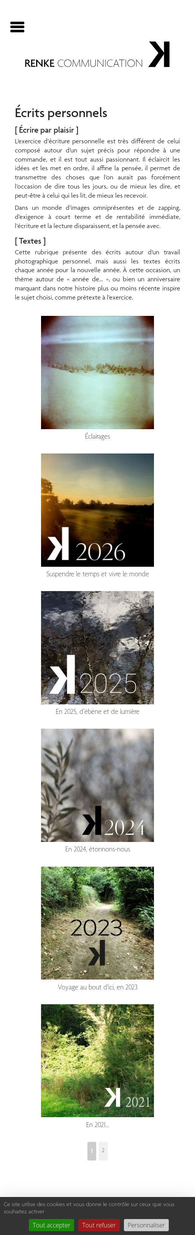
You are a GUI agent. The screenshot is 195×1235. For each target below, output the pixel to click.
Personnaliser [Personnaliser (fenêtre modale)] (146, 1225)
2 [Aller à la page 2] (103, 1150)
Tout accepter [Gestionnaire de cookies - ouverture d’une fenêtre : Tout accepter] (51, 1225)
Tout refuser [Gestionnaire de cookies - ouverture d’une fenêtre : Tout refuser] (99, 1225)
